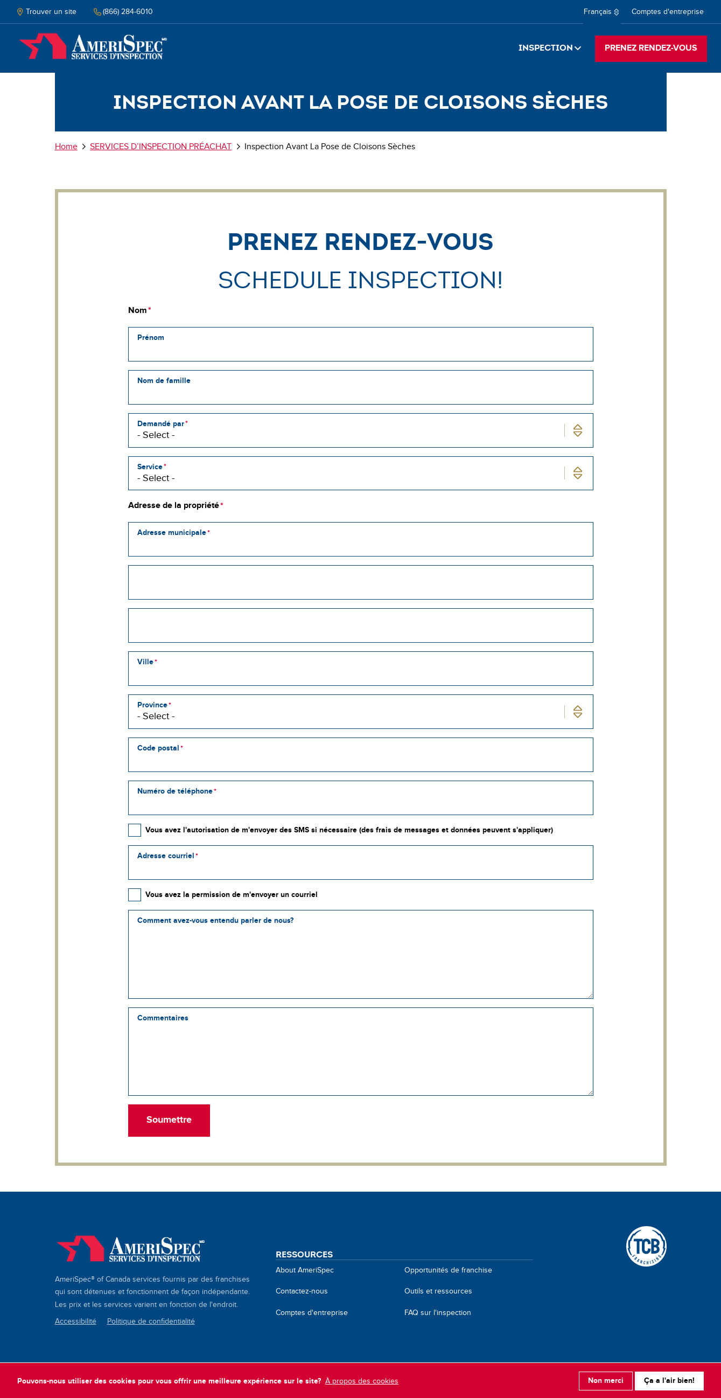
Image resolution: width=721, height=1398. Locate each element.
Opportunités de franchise (448, 1270)
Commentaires (162, 1018)
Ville (145, 661)
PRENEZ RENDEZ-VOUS (651, 48)
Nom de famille (164, 380)
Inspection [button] (546, 47)
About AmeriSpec (305, 1270)
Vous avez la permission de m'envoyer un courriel (231, 894)
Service (150, 466)
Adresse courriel (165, 855)
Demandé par (160, 423)
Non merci (606, 1380)
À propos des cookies (361, 1380)
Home (92, 47)
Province (152, 705)
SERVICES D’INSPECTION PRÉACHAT (161, 147)
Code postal (158, 748)
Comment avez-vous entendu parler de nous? (215, 920)
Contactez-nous (302, 1291)
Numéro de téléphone (175, 791)
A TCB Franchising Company (646, 1232)
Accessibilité (75, 1321)
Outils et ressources (438, 1291)
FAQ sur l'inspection (437, 1313)
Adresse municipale (171, 532)
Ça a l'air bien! (669, 1380)
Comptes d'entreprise (668, 12)
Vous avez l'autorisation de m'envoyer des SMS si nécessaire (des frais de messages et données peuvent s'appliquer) (349, 829)
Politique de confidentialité (151, 1321)
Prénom (150, 337)
